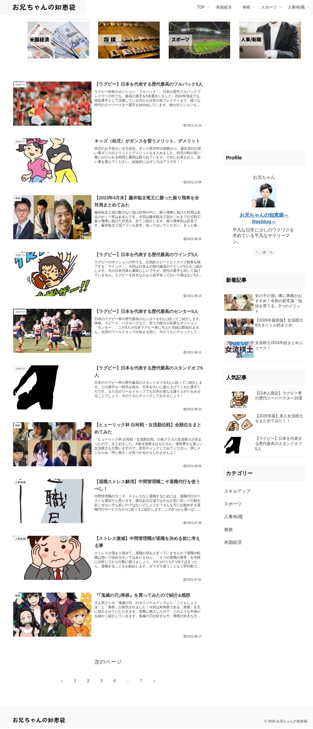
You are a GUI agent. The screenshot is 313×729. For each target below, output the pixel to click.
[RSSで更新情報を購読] (271, 252)
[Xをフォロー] (257, 252)
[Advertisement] (264, 108)
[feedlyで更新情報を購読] (264, 252)
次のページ (108, 662)
